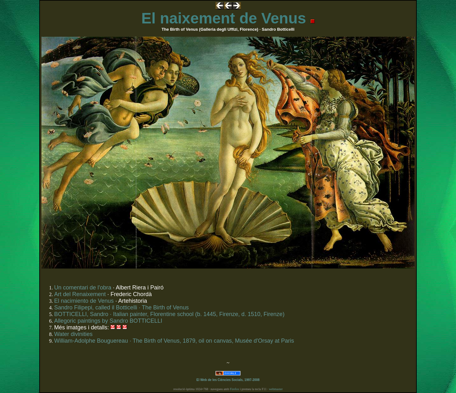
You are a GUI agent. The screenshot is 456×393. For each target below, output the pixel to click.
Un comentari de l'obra (82, 287)
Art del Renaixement (80, 294)
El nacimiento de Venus (84, 301)
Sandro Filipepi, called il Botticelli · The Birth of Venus (121, 307)
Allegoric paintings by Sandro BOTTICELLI (108, 321)
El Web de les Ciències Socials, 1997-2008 (227, 380)
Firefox (234, 389)
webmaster (275, 389)
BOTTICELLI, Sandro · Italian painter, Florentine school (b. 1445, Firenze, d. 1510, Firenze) (169, 314)
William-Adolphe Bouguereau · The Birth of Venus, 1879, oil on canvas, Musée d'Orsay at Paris (174, 341)
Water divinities (73, 334)
